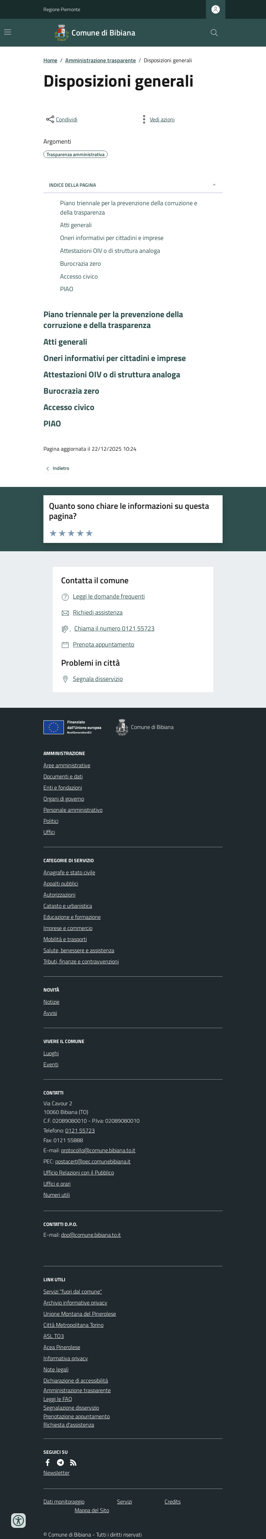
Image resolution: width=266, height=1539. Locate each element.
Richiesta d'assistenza (68, 1424)
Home (50, 60)
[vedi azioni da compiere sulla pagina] (156, 119)
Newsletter (56, 1472)
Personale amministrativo (72, 809)
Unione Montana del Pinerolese (79, 1313)
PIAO (52, 423)
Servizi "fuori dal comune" (72, 1291)
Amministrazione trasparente (100, 60)
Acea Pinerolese (61, 1347)
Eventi (50, 1064)
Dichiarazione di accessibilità (75, 1380)
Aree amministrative (66, 765)
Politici (50, 821)
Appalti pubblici (60, 883)
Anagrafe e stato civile (69, 872)
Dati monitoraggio (63, 1501)
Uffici (49, 832)
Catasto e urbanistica (67, 905)
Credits (173, 1501)
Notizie (51, 1001)
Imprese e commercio (67, 928)
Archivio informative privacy (75, 1302)
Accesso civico (68, 407)
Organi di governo (63, 798)
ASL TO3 (53, 1336)
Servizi (124, 1501)
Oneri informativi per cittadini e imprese (114, 358)
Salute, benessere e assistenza (78, 950)
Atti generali (65, 341)
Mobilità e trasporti (65, 939)
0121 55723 (80, 1130)
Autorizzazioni (59, 894)
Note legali (55, 1369)
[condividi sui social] (61, 119)
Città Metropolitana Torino (73, 1325)
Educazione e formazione (72, 917)
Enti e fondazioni (62, 787)
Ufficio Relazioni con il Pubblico (78, 1172)
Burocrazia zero (71, 390)
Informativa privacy (65, 1358)
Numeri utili (56, 1195)
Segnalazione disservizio (71, 1407)
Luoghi (51, 1053)
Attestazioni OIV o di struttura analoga (111, 374)
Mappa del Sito (92, 1510)
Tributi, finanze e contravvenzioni (81, 961)
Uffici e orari (56, 1183)
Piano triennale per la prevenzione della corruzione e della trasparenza (113, 319)
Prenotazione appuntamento (76, 1416)
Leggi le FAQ (57, 1399)
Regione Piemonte (61, 9)
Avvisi (50, 1013)
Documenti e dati (63, 776)
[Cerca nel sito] (211, 32)
